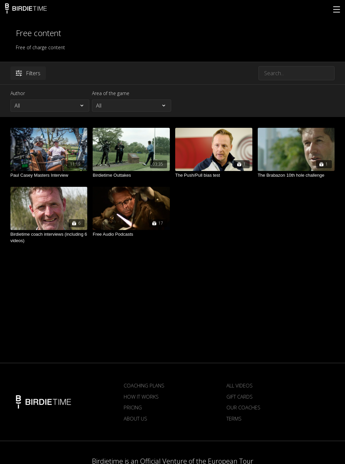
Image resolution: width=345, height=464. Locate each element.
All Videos (239, 385)
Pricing (133, 407)
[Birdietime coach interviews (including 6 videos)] (49, 237)
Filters (28, 73)
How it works (141, 396)
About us (135, 418)
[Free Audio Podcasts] (131, 234)
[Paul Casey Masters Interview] (49, 175)
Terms (234, 418)
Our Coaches (243, 407)
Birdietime (26, 8)
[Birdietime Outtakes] (131, 175)
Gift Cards (239, 396)
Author (17, 93)
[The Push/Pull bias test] (213, 175)
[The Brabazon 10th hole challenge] (296, 175)
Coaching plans (144, 385)
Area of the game (110, 93)
